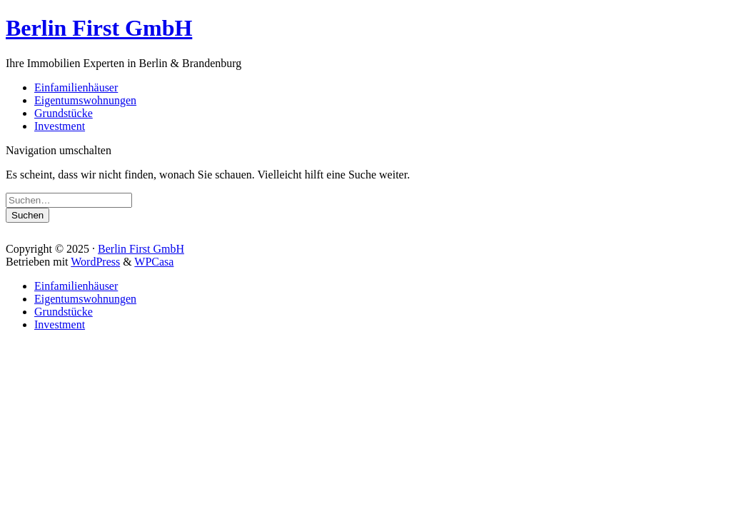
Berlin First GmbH (99, 28)
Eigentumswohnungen (85, 100)
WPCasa (153, 262)
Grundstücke (63, 113)
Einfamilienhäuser (76, 87)
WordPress (95, 262)
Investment (59, 126)
